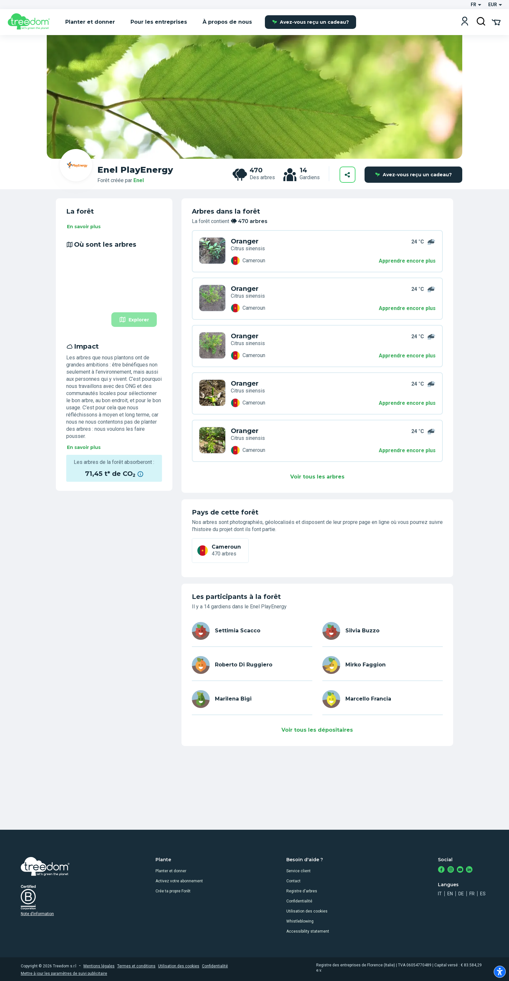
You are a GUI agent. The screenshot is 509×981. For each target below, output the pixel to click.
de (461, 893)
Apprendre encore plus (407, 261)
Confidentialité (299, 901)
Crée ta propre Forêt (173, 891)
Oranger (244, 241)
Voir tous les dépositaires (317, 730)
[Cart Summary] (496, 22)
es (483, 893)
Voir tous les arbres (317, 477)
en (450, 893)
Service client (298, 871)
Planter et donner (170, 871)
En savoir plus (84, 227)
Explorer (134, 319)
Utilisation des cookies (307, 911)
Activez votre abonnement (179, 881)
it (440, 893)
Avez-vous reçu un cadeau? (310, 22)
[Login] (464, 22)
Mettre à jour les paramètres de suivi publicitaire (64, 973)
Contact (293, 881)
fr (472, 893)
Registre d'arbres (301, 891)
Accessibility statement (307, 931)
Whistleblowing (300, 921)
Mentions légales (99, 966)
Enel (138, 180)
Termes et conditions (136, 966)
